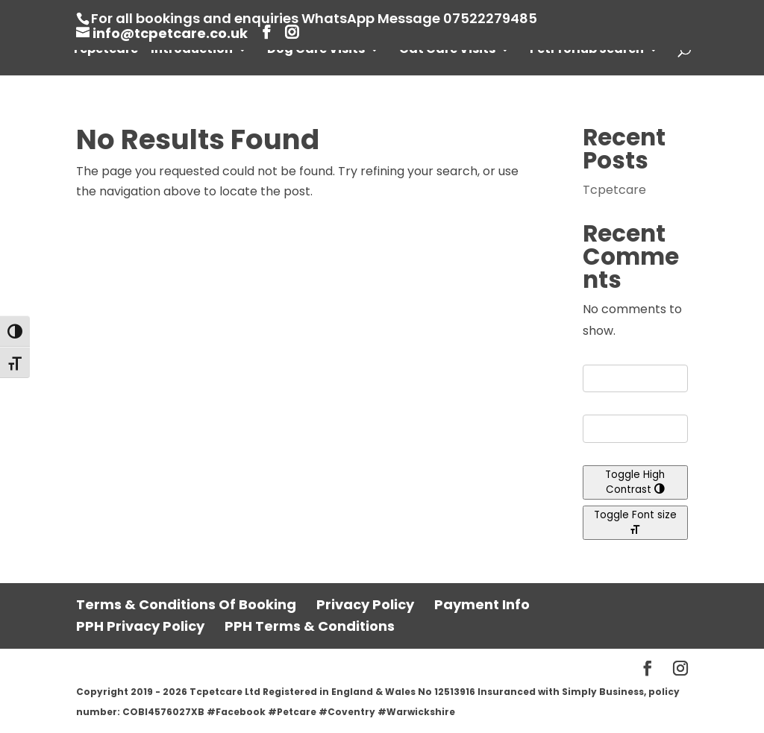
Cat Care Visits (447, 50)
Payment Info (482, 604)
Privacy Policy (365, 604)
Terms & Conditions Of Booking (186, 604)
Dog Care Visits (316, 50)
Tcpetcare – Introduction (152, 50)
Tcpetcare (614, 189)
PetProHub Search (587, 50)
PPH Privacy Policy (140, 626)
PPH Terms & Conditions (310, 626)
